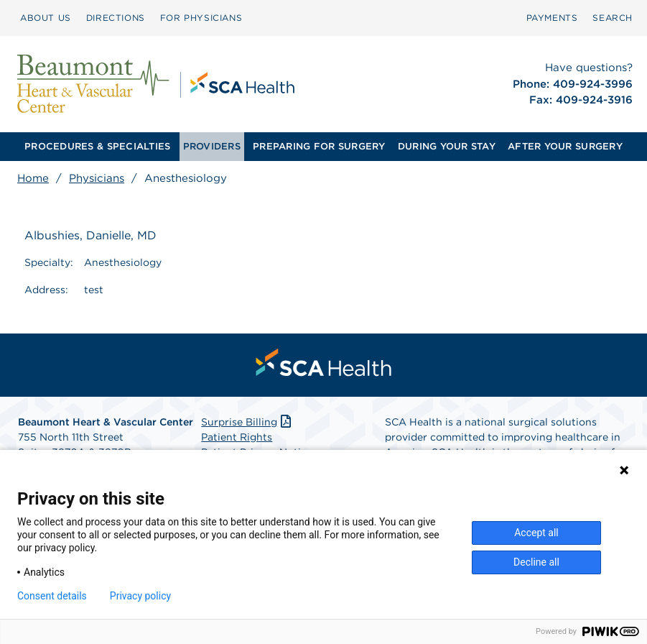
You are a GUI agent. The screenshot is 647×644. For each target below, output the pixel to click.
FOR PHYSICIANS (201, 17)
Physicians (96, 178)
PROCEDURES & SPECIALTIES (97, 146)
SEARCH (612, 17)
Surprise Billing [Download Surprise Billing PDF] (247, 422)
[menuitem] (45, 18)
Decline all (536, 562)
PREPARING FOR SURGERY (319, 146)
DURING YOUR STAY (446, 146)
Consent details (52, 596)
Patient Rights (236, 437)
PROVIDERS (212, 146)
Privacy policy (140, 596)
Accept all (536, 532)
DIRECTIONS (115, 17)
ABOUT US (45, 17)
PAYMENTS (552, 17)
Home (33, 178)
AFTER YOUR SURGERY (565, 146)
